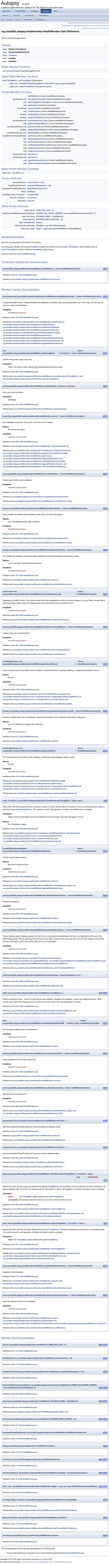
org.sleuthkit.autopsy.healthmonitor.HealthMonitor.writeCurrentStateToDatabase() (34, 467)
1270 (17, 690)
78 (16, 1378)
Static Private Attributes (89, 28)
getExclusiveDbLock (35, 127)
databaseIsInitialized (36, 117)
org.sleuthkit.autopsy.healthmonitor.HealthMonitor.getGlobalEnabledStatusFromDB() (35, 453)
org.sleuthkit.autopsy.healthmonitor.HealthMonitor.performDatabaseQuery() (41, 650)
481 (17, 645)
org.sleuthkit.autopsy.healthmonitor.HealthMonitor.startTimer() (36, 279)
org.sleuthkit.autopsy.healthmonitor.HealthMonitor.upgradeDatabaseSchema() (33, 343)
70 (16, 1479)
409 (17, 372)
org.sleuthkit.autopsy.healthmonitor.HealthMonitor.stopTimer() (36, 1136)
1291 (17, 776)
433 (17, 405)
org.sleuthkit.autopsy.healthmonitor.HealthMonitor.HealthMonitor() (40, 1140)
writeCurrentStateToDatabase (39, 163)
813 (17, 737)
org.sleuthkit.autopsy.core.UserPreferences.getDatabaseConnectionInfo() (40, 497)
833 (17, 1042)
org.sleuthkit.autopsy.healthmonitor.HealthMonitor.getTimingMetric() (75, 961)
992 (17, 981)
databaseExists (34, 114)
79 (16, 1452)
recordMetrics (17, 173)
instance (39, 222)
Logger (32, 229)
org (2, 19)
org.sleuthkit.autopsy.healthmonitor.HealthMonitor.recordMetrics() (39, 654)
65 (16, 1492)
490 (17, 1314)
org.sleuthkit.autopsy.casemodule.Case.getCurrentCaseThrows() (37, 958)
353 (17, 829)
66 (16, 1407)
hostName (31, 192)
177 (17, 1276)
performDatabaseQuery (37, 142)
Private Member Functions (69, 25)
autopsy (17, 19)
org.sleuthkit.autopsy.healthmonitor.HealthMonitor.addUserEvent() (37, 986)
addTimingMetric (34, 102)
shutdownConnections (36, 151)
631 (17, 1072)
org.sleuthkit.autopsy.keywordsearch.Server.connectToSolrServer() (28, 839)
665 (17, 1106)
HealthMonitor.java (28, 254)
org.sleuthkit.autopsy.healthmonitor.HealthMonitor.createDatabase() (38, 322)
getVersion (32, 136)
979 (17, 1006)
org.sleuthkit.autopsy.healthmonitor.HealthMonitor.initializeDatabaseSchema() (33, 338)
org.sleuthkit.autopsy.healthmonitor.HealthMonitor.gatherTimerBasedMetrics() (44, 968)
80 (16, 1542)
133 (17, 317)
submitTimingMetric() (9, 250)
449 (17, 954)
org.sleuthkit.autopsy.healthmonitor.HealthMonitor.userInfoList (81, 1323)
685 (17, 442)
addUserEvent (33, 105)
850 (17, 877)
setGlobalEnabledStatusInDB (39, 145)
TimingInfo (13, 55)
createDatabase (34, 111)
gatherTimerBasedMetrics (38, 124)
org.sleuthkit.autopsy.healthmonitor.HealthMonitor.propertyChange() (40, 409)
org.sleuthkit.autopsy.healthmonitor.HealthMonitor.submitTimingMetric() (31, 379)
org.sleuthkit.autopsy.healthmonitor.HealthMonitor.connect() (35, 580)
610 (17, 492)
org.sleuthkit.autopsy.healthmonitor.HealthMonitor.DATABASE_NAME (38, 781)
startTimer (32, 154)
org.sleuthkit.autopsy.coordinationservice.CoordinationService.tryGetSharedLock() (34, 789)
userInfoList (31, 198)
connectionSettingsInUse (37, 185)
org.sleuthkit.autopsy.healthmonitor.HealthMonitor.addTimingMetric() (38, 1209)
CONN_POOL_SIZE (43, 210)
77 (16, 1364)
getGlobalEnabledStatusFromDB (40, 130)
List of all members (102, 28)
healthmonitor (27, 19)
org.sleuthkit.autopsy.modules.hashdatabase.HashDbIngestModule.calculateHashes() (47, 833)
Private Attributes (103, 25)
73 (16, 1439)
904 (17, 914)
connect (31, 108)
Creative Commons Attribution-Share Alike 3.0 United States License (47, 1562)
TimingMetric (12, 80)
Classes (70, 23)
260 (17, 615)
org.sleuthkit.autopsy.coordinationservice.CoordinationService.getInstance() (41, 694)
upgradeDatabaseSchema (37, 160)
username (31, 201)
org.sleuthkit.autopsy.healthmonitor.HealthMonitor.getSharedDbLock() (30, 1321)
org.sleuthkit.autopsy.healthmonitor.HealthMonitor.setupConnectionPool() (40, 446)
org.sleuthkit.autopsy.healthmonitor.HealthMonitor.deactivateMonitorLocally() (33, 1113)
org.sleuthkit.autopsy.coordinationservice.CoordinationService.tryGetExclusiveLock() (35, 699)
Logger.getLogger (50, 229)
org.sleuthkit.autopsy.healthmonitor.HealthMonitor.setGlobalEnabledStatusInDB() (34, 461)
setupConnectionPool (36, 148)
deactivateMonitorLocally (37, 121)
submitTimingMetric (26, 87)
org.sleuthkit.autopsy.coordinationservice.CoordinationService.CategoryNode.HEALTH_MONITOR (40, 697)
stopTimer (32, 157)
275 (17, 1131)
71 (16, 1466)
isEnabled (40, 226)
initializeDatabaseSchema (38, 139)
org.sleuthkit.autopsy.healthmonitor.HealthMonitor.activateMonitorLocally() (43, 501)
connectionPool (33, 182)
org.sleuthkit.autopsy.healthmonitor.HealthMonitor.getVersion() (27, 335)
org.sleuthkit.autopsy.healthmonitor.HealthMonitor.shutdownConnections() (31, 341)
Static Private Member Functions (87, 25)
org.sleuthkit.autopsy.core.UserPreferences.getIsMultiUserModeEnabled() (31, 333)
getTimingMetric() (34, 247)
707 (17, 575)
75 (16, 1524)
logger (38, 229)
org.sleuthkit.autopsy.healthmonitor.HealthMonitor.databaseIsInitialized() (31, 327)
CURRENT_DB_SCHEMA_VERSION (49, 213)
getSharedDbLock (35, 133)
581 (17, 534)
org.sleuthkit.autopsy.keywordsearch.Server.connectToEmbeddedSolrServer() (32, 836)
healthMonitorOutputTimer (37, 188)
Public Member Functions (81, 23)
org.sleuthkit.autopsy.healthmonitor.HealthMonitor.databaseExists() (29, 325)
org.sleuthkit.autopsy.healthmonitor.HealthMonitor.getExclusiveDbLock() (31, 330)
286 (17, 1158)
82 (16, 275)
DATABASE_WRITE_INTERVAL (47, 219)
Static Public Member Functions (98, 23)
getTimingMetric (25, 80)
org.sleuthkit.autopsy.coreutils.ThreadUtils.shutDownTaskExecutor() (38, 1162)
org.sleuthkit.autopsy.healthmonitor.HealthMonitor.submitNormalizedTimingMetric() (46, 376)
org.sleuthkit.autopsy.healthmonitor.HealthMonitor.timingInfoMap (28, 1323)
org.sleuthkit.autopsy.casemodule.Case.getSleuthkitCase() (25, 961)
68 (16, 1394)
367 (17, 1244)
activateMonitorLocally (36, 99)
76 (16, 1351)
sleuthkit (9, 19)
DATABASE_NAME (43, 216)
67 (16, 1425)
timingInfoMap (33, 195)
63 (15, 254)
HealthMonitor (39, 19)
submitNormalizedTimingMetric (31, 83)
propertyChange (13, 71)
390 (17, 1205)
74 (16, 1506)
